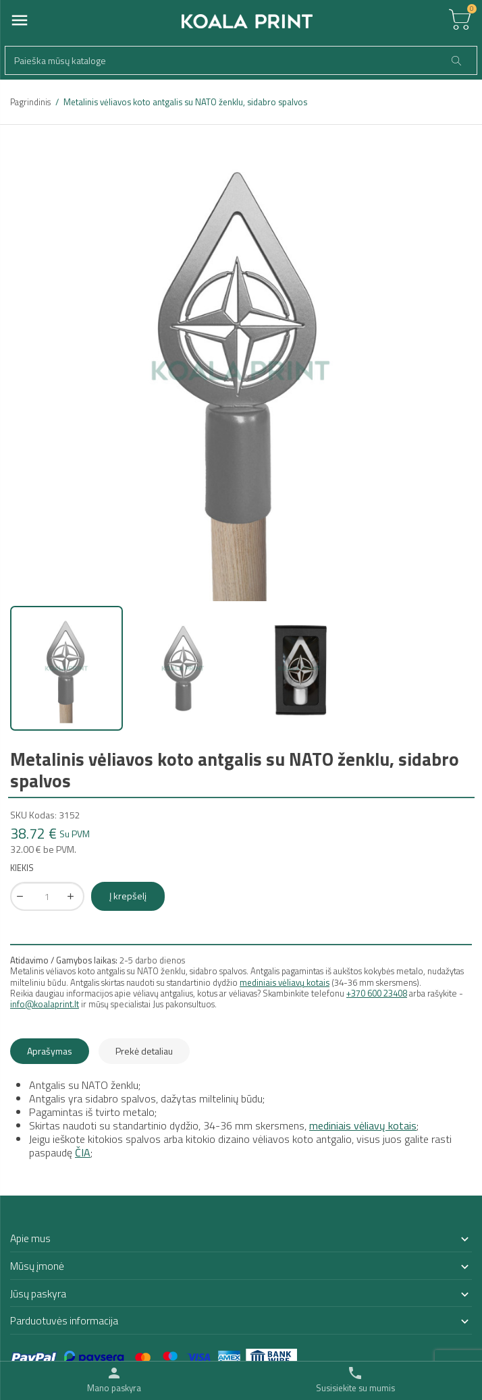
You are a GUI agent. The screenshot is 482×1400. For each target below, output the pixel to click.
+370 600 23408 (376, 993)
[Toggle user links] (114, 1380)
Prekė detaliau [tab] (144, 1051)
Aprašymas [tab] (49, 1051)
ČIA (82, 1152)
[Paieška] (241, 60)
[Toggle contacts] (355, 1380)
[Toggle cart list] (460, 20)
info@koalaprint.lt (44, 1004)
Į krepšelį (127, 896)
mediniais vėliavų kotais (284, 982)
